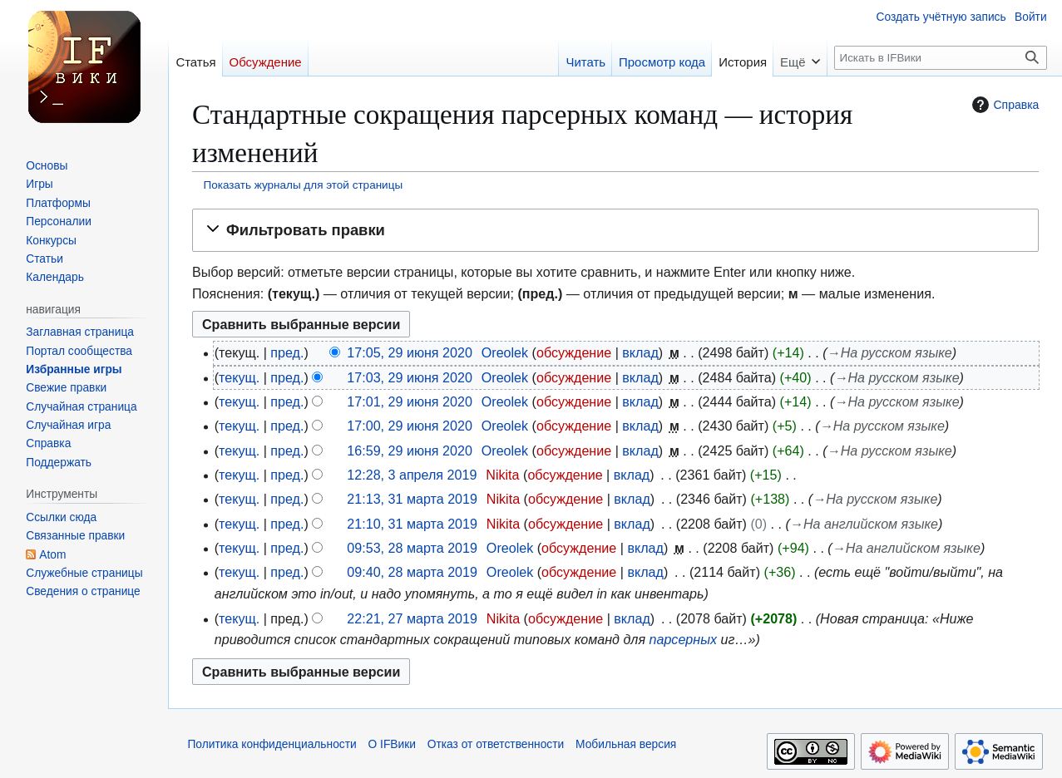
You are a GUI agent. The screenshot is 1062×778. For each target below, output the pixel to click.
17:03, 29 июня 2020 (409, 377)
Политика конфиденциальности (271, 744)
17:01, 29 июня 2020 (409, 401)
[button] (615, 230)
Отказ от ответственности (496, 744)
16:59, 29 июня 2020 (409, 450)
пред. (287, 352)
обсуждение (573, 352)
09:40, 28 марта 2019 (412, 571)
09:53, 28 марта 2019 (412, 547)
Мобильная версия (625, 744)
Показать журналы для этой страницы (303, 185)
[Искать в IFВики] (940, 58)
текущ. (239, 377)
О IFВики (392, 744)
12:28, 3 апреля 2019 (412, 474)
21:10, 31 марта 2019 (412, 523)
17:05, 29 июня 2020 (409, 352)
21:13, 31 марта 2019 (412, 498)
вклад (640, 352)
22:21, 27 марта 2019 (412, 618)
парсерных (683, 639)
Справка (1003, 104)
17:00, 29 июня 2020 (409, 425)
